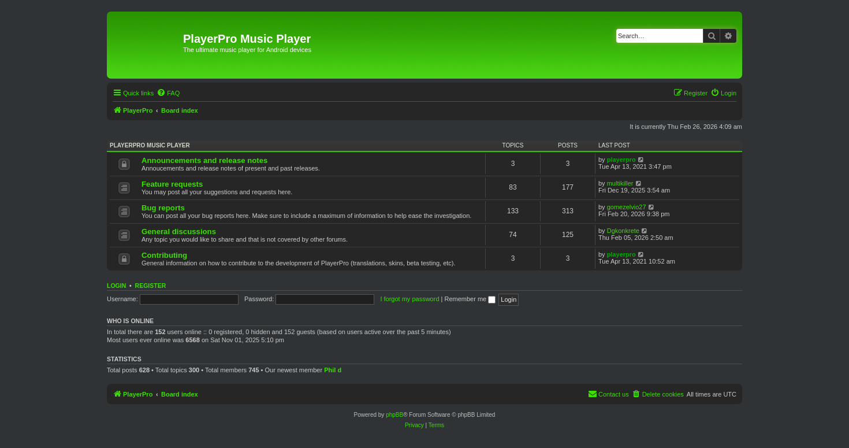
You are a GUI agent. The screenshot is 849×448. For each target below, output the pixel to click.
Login (116, 285)
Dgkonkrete (623, 230)
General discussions (179, 231)
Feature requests (172, 184)
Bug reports (163, 207)
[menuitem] (168, 93)
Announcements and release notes (204, 160)
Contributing (164, 255)
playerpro (621, 159)
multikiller (620, 183)
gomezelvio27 (626, 206)
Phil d (332, 369)
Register (150, 285)
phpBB (394, 415)
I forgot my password (409, 298)
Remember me (470, 298)
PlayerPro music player (150, 145)
